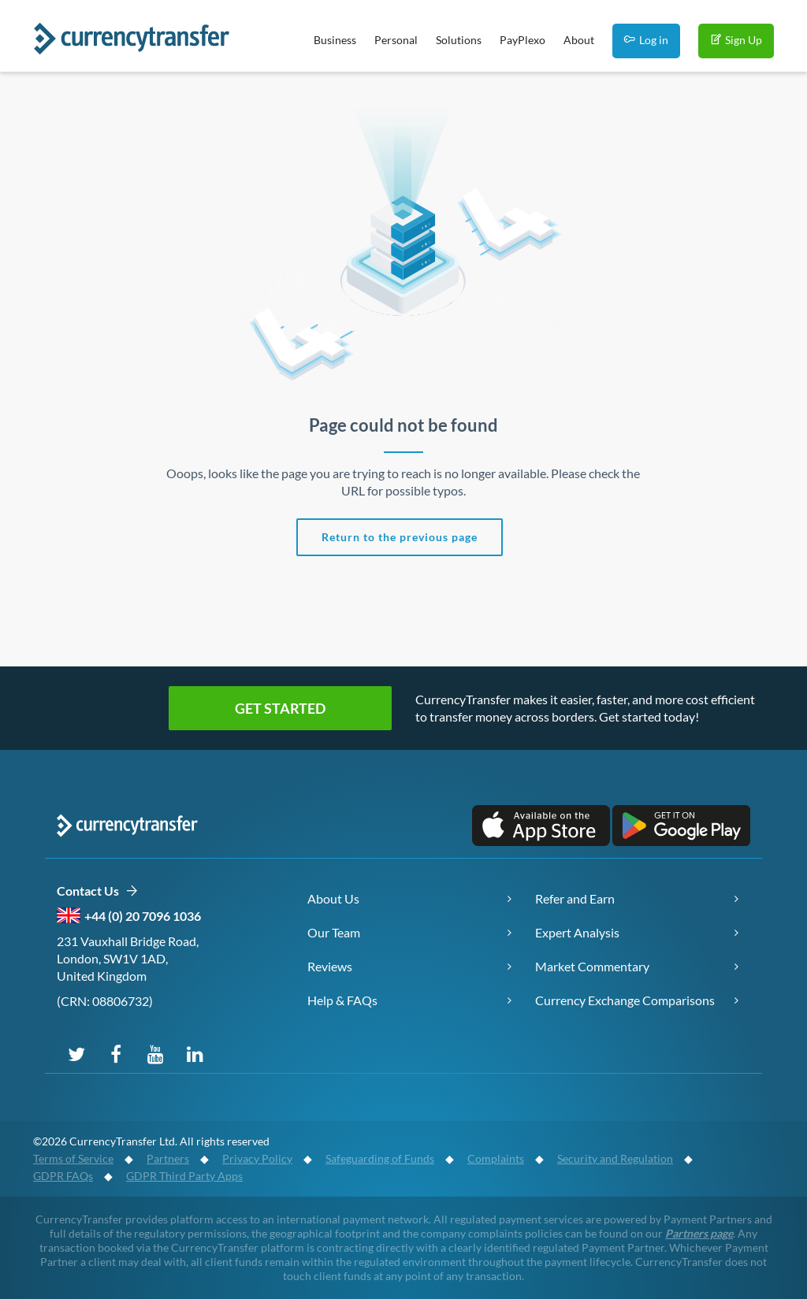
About (578, 39)
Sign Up (736, 39)
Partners (168, 1158)
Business (335, 39)
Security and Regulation (615, 1158)
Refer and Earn (575, 898)
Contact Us (97, 891)
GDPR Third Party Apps (184, 1175)
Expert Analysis (577, 932)
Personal (396, 39)
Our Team (333, 932)
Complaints (495, 1158)
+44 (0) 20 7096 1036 (142, 915)
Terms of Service (73, 1158)
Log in (646, 39)
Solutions (459, 39)
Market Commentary (592, 966)
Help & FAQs (342, 1000)
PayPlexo (522, 39)
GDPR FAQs (63, 1175)
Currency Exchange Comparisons (625, 1000)
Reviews (329, 966)
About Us (333, 898)
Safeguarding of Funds (379, 1158)
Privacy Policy (257, 1158)
